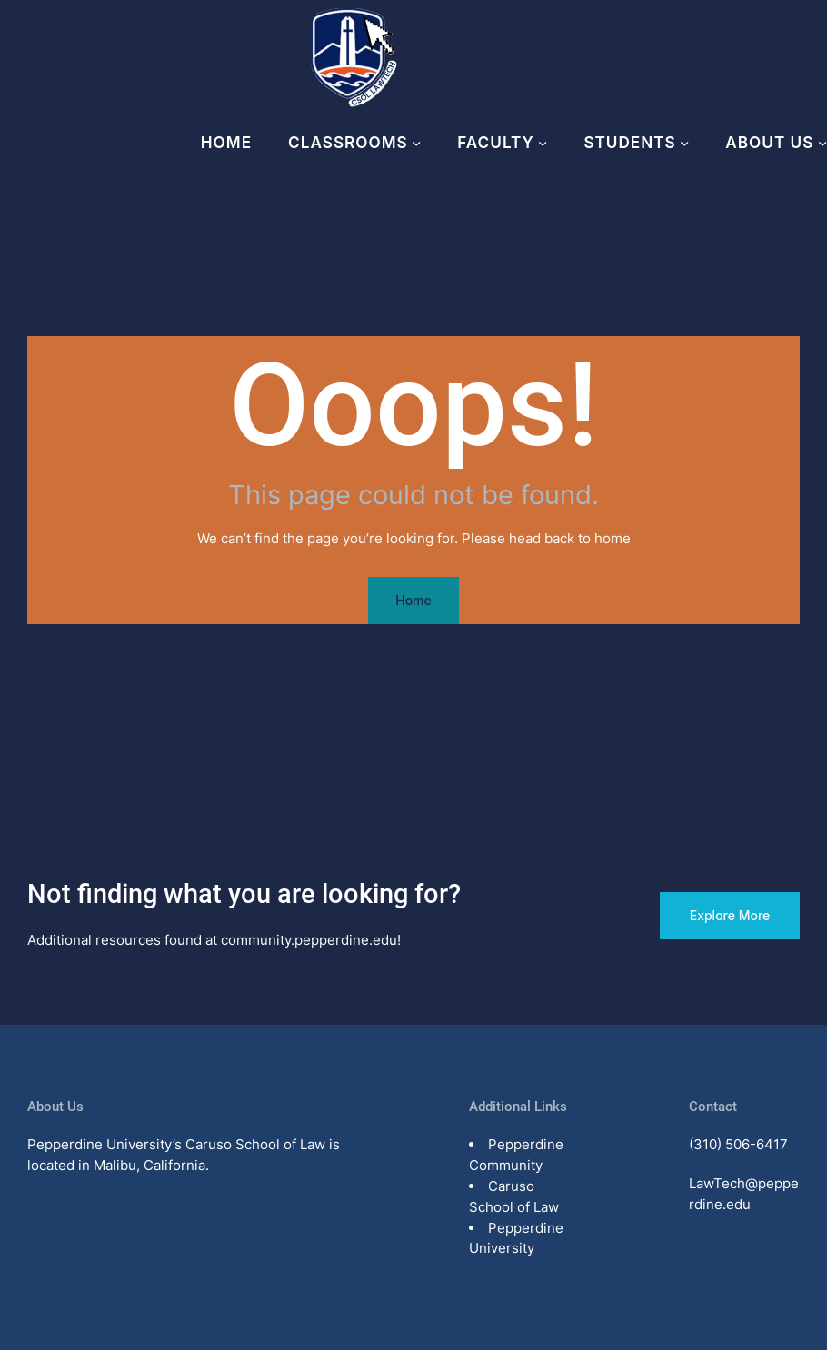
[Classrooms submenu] (416, 142)
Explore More (730, 915)
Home (226, 142)
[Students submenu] (684, 142)
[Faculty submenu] (542, 142)
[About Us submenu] (822, 142)
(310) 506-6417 (738, 1144)
